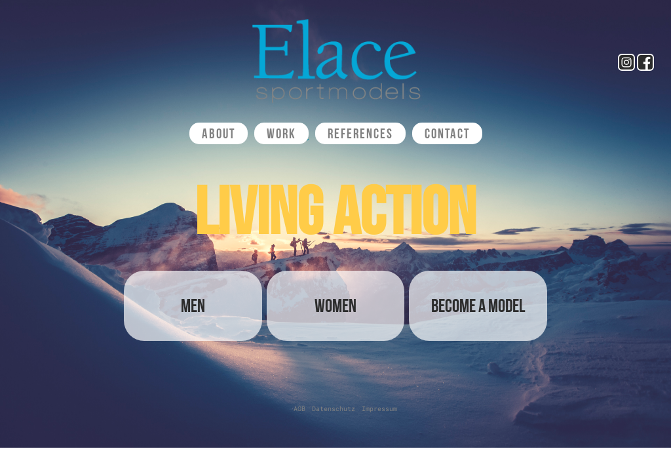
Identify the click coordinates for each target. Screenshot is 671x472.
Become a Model (478, 306)
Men (193, 306)
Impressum (379, 408)
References (360, 133)
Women (335, 306)
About (218, 133)
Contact (447, 133)
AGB (299, 408)
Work (281, 133)
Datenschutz (333, 408)
